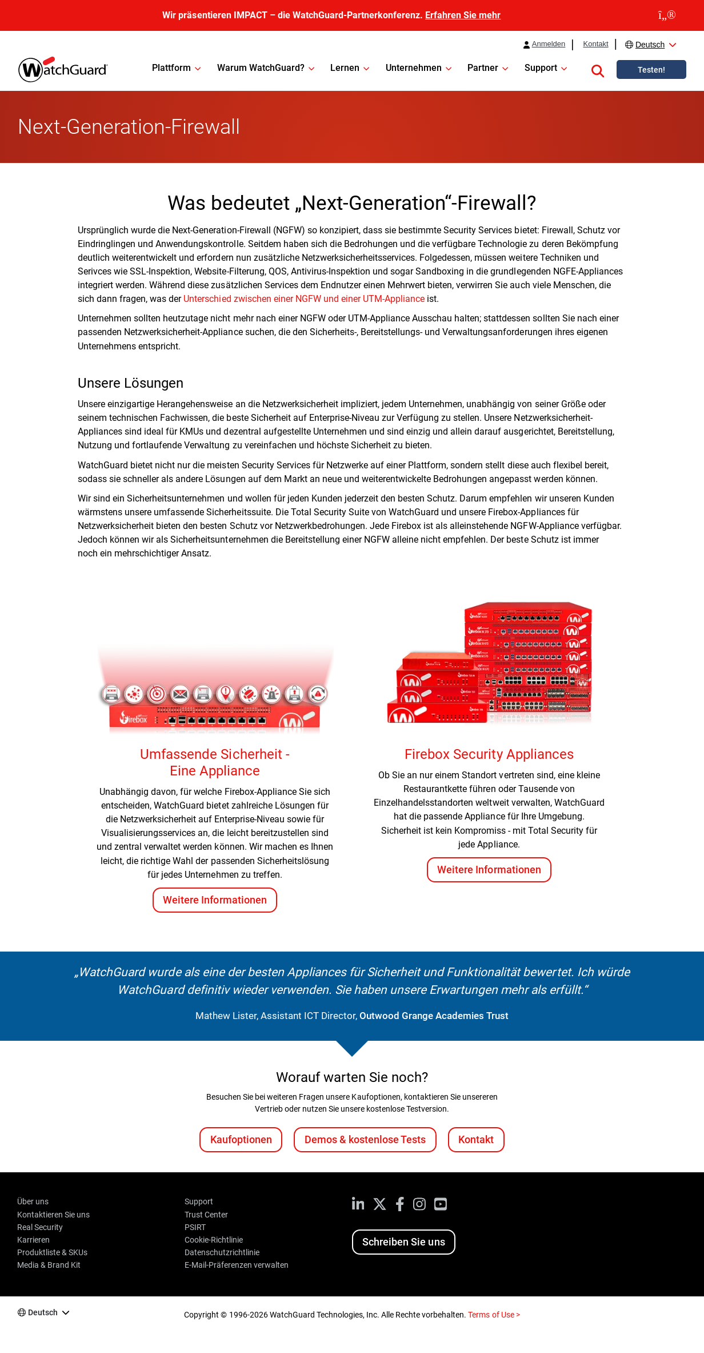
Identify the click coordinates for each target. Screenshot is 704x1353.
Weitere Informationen (214, 900)
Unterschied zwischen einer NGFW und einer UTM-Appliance (304, 298)
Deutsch (650, 44)
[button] (597, 69)
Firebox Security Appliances (489, 754)
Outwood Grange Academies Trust (434, 1015)
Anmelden (549, 44)
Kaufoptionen (241, 1139)
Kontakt (595, 44)
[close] (667, 15)
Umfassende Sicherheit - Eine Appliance (214, 762)
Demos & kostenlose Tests (365, 1139)
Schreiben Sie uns (403, 1242)
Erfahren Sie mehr (463, 15)
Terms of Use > (493, 1314)
